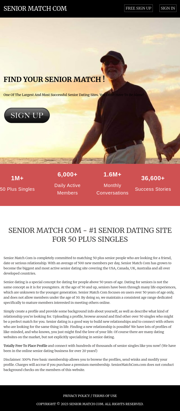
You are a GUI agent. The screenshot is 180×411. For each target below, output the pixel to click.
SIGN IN (168, 8)
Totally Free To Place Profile (25, 346)
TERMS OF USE (105, 396)
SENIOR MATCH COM (35, 8)
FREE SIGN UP (138, 8)
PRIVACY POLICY (76, 396)
